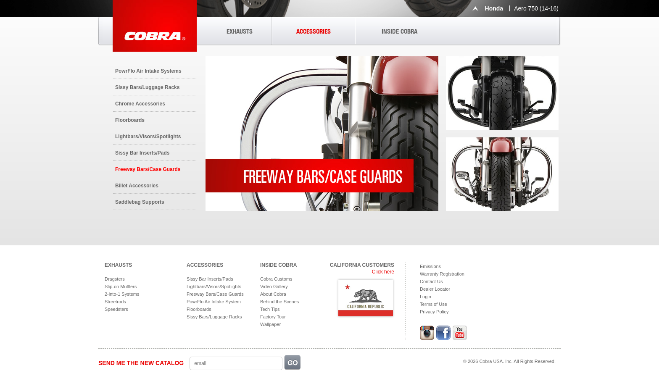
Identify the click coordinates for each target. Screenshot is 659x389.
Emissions (430, 266)
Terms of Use (433, 304)
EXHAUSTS (240, 31)
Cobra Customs (276, 278)
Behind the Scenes (279, 301)
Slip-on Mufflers (121, 286)
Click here (383, 272)
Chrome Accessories (140, 104)
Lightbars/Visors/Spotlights (148, 136)
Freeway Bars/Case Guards (147, 169)
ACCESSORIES (313, 31)
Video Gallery (274, 286)
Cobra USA (155, 26)
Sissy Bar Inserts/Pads (142, 153)
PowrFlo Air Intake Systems (148, 71)
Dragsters (115, 278)
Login (425, 296)
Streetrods (115, 301)
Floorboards (130, 120)
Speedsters (116, 309)
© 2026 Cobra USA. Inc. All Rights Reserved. (509, 361)
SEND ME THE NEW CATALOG (141, 363)
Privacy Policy (434, 311)
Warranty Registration (442, 273)
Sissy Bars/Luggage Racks (147, 87)
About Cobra (273, 294)
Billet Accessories (136, 186)
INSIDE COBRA (399, 31)
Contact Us (431, 281)
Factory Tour (273, 316)
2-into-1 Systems (122, 294)
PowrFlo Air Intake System (214, 301)
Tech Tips (269, 309)
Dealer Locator (435, 289)
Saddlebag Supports (139, 202)
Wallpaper (270, 324)
